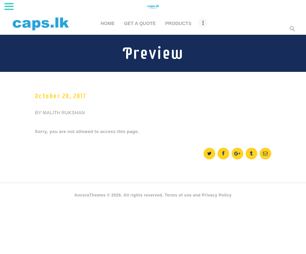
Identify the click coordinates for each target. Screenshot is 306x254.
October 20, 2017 (60, 96)
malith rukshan (64, 112)
